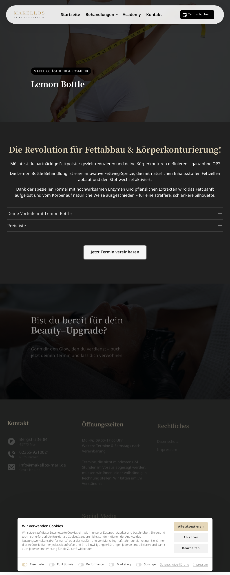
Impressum (200, 564)
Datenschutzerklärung (174, 564)
